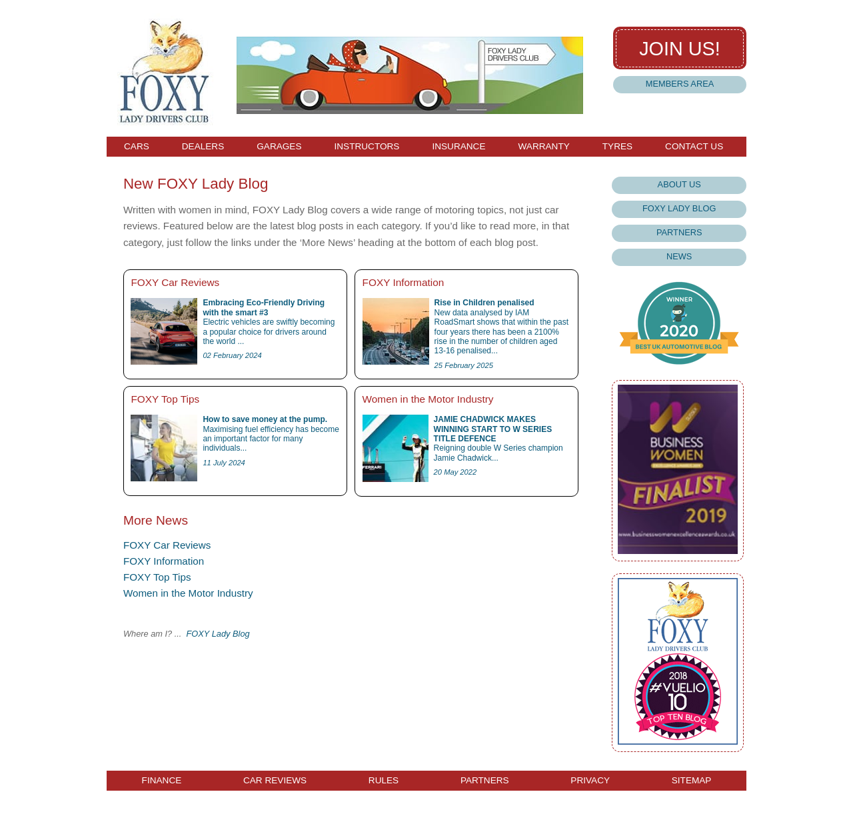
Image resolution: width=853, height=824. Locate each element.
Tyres (617, 146)
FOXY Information (163, 561)
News (679, 256)
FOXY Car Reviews (167, 545)
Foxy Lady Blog (679, 208)
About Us (679, 184)
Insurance (458, 146)
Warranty (543, 146)
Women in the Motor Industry (188, 593)
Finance (162, 780)
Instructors (366, 146)
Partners (679, 232)
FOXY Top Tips (157, 577)
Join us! (679, 48)
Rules (384, 780)
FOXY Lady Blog (218, 634)
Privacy (590, 780)
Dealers (203, 146)
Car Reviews (275, 780)
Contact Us (694, 146)
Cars (136, 146)
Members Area (680, 84)
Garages (279, 146)
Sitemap (692, 780)
